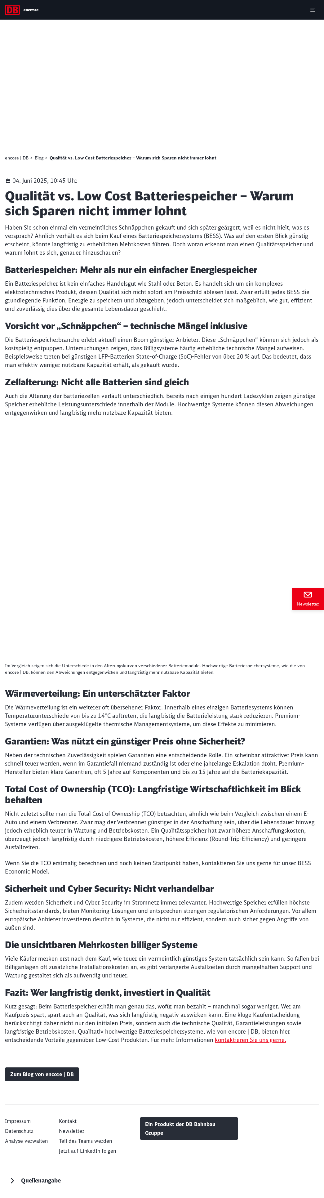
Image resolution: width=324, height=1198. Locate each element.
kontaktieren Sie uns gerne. (250, 1040)
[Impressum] (18, 1121)
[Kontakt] (68, 1121)
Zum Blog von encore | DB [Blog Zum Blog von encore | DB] (42, 1074)
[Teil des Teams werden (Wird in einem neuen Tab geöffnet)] (85, 1141)
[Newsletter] (308, 599)
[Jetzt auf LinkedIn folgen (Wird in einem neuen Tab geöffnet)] (87, 1151)
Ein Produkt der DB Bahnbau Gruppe (180, 1128)
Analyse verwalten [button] (26, 1141)
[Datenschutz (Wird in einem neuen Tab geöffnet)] (19, 1131)
